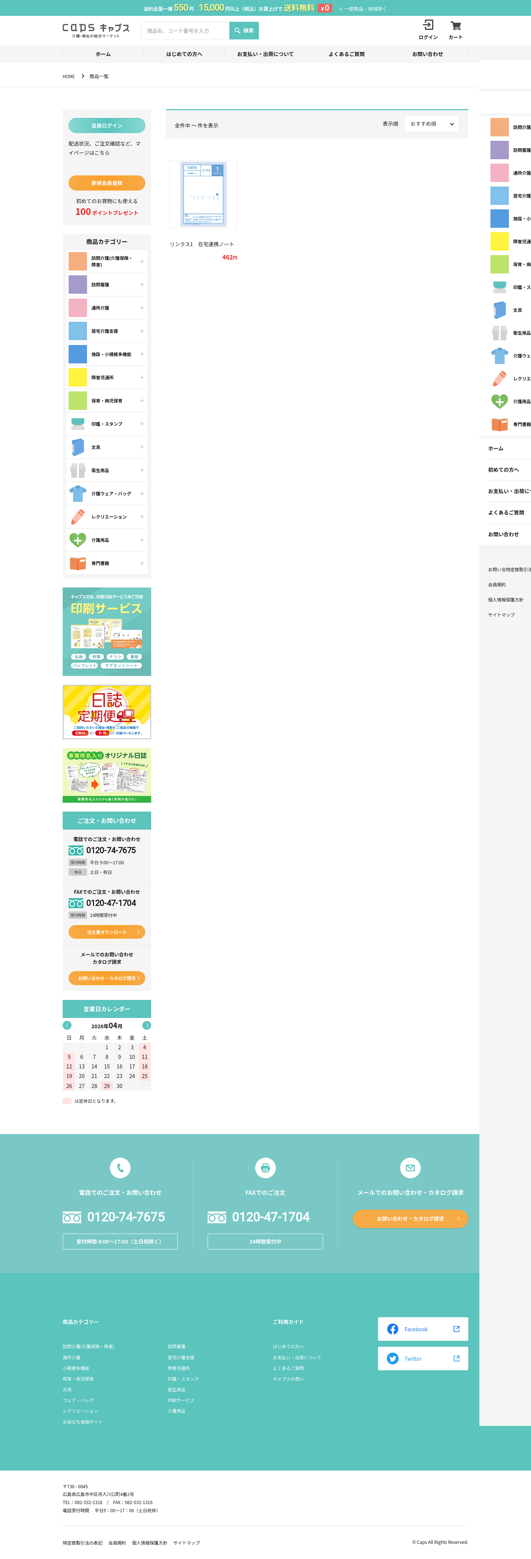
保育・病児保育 (78, 1378)
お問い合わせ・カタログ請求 (107, 978)
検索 (244, 30)
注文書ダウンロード (107, 932)
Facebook (407, 1329)
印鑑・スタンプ (183, 1378)
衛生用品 (176, 1389)
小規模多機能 (76, 1368)
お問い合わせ (427, 53)
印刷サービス (181, 1400)
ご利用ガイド (288, 1321)
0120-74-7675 (111, 851)
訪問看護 (176, 1346)
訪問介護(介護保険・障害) (88, 1346)
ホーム (103, 53)
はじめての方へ (184, 53)
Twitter (404, 1358)
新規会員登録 (106, 182)
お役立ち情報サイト (83, 1422)
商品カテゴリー (81, 1321)
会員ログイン (106, 125)
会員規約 (117, 1542)
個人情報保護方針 (149, 1542)
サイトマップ (186, 1542)
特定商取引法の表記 (83, 1542)
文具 (67, 1389)
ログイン (424, 30)
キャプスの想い (288, 1378)
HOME (69, 76)
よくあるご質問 (347, 53)
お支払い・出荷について (265, 53)
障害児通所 (179, 1368)
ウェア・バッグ (78, 1400)
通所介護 (71, 1357)
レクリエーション (80, 1411)
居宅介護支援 (181, 1357)
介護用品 (176, 1411)
